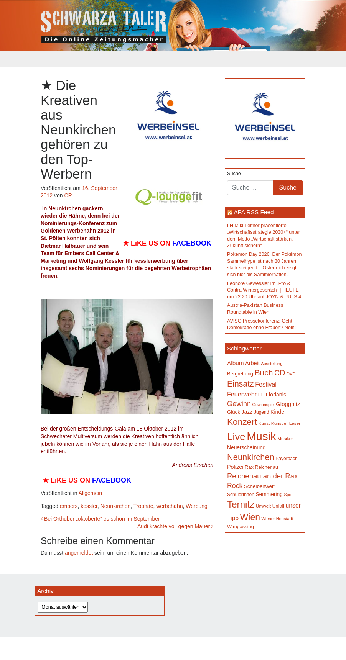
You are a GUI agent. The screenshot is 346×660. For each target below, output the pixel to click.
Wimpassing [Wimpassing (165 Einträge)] (240, 526)
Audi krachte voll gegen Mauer (175, 526)
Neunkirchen (116, 506)
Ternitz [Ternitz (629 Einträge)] (240, 504)
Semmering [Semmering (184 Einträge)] (269, 494)
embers (69, 506)
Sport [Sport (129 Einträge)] (288, 494)
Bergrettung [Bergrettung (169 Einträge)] (240, 374)
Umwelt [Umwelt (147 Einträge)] (263, 506)
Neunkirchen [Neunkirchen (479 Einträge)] (250, 457)
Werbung (197, 506)
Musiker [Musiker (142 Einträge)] (285, 438)
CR (68, 195)
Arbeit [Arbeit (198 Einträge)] (252, 363)
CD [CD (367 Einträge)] (279, 372)
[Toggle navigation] (45, 59)
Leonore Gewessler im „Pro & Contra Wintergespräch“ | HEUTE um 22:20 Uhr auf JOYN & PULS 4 (264, 290)
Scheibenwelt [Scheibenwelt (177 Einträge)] (259, 486)
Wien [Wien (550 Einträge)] (250, 517)
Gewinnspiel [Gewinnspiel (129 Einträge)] (263, 404)
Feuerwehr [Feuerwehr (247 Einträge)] (242, 394)
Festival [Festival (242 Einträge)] (266, 384)
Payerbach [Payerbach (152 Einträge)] (286, 458)
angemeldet (79, 553)
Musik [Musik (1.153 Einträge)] (261, 436)
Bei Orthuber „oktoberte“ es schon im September (100, 519)
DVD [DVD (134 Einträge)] (291, 374)
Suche (234, 173)
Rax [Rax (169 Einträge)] (249, 467)
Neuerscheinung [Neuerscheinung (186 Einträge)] (246, 447)
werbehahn (169, 506)
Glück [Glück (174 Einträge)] (233, 412)
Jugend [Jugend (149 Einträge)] (261, 412)
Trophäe (143, 506)
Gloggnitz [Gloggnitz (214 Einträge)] (288, 404)
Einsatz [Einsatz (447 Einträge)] (240, 383)
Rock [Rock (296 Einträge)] (234, 486)
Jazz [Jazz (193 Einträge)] (246, 412)
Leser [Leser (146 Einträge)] (295, 423)
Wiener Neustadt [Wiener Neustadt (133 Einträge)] (277, 518)
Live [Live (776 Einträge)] (236, 436)
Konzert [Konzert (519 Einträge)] (242, 422)
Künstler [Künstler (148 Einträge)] (279, 423)
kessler (89, 506)
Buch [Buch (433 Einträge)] (264, 372)
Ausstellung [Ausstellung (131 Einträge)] (271, 363)
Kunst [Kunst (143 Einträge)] (264, 423)
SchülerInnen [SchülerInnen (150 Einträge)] (240, 494)
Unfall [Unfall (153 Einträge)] (278, 506)
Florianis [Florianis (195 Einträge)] (275, 394)
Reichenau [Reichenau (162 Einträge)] (266, 467)
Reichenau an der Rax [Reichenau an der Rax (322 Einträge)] (262, 476)
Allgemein (90, 493)
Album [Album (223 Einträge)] (235, 363)
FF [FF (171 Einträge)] (261, 395)
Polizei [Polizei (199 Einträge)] (235, 467)
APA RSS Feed (254, 212)
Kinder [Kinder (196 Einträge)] (278, 412)
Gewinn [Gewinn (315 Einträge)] (239, 404)
